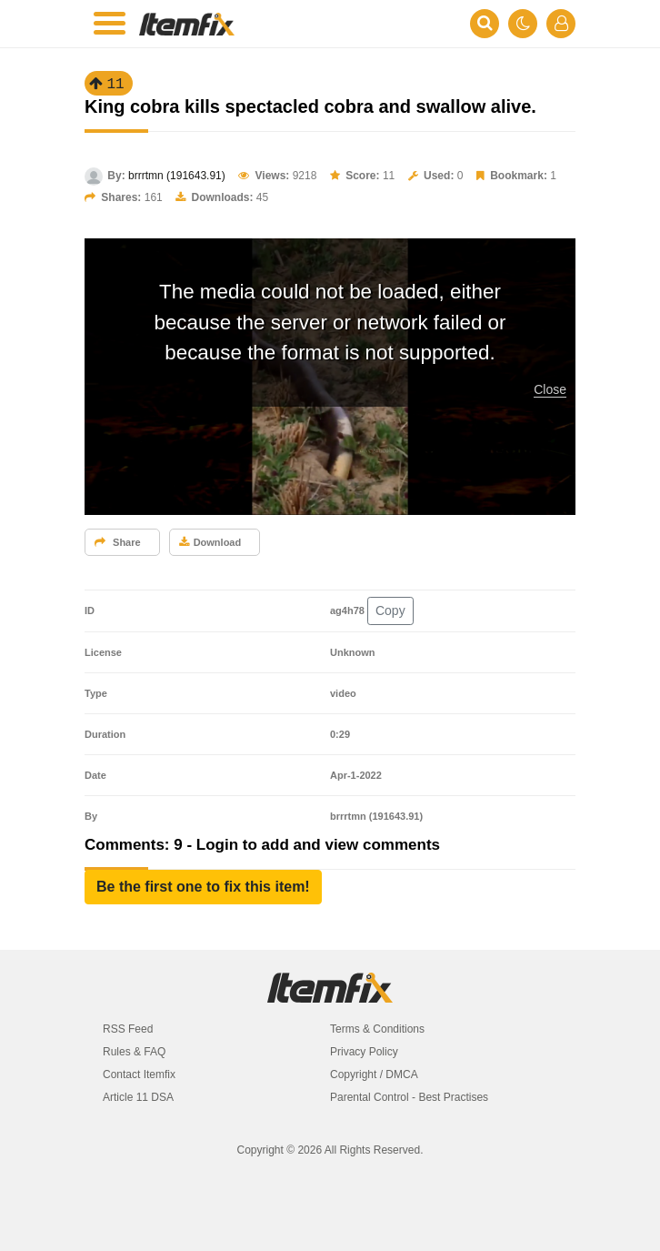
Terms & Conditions (377, 1029)
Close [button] (550, 389)
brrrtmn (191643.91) (176, 175)
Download (210, 542)
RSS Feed (128, 1029)
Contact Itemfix (139, 1074)
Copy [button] (390, 610)
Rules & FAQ (134, 1051)
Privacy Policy (364, 1051)
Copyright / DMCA (374, 1074)
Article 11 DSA (138, 1097)
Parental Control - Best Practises (409, 1097)
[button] (203, 887)
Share (118, 542)
